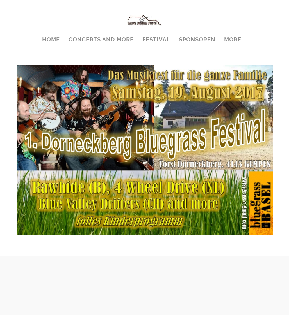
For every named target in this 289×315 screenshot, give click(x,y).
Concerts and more (101, 39)
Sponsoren (197, 39)
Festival (156, 39)
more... (235, 39)
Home (51, 39)
